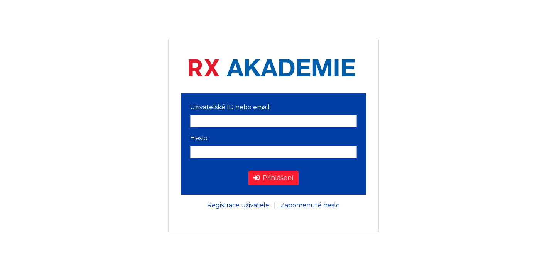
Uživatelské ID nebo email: (230, 107)
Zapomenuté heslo (310, 205)
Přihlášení (273, 177)
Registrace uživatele (238, 205)
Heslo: (199, 138)
